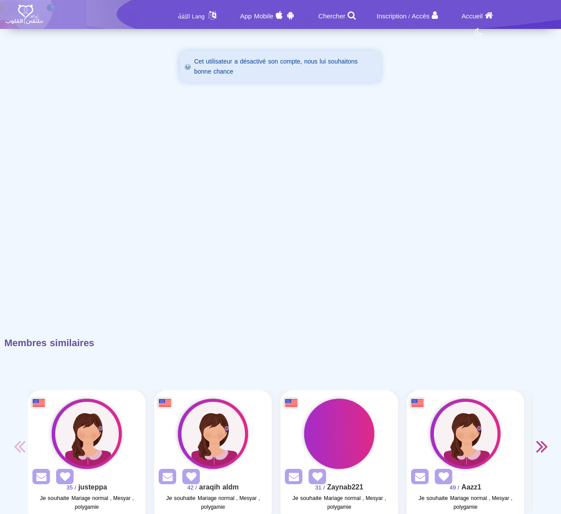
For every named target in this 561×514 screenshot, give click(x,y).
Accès (421, 16)
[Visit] (87, 434)
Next (541, 446)
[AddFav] (63, 478)
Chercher (331, 16)
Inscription (391, 16)
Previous (19, 446)
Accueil (472, 16)
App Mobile (256, 16)
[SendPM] (39, 478)
